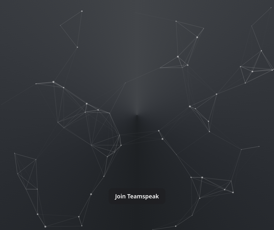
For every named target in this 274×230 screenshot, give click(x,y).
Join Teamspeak (137, 196)
